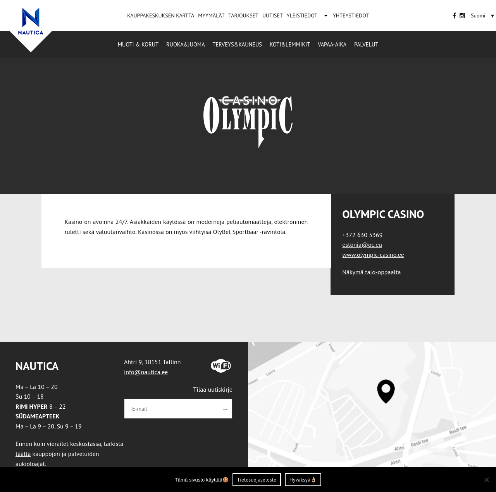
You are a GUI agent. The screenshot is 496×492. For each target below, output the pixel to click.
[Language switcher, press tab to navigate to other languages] (478, 15)
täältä (23, 454)
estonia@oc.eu (362, 244)
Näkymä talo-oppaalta (371, 272)
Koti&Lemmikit (290, 44)
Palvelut (366, 44)
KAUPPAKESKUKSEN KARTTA (160, 15)
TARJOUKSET (243, 15)
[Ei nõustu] (486, 479)
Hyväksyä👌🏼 (303, 480)
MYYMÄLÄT (211, 15)
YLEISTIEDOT (302, 15)
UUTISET (272, 15)
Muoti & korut (138, 44)
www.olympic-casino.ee (373, 254)
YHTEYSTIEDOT (351, 15)
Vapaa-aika (332, 44)
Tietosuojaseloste (256, 480)
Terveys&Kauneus (237, 44)
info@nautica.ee (146, 372)
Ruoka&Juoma (185, 44)
